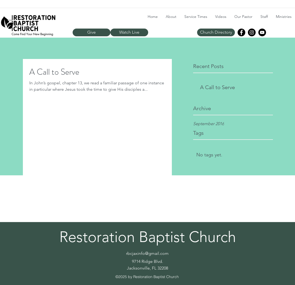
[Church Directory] (216, 32)
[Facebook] (241, 32)
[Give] (91, 32)
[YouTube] (262, 32)
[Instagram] (252, 32)
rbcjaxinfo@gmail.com (147, 253)
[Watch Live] (129, 32)
